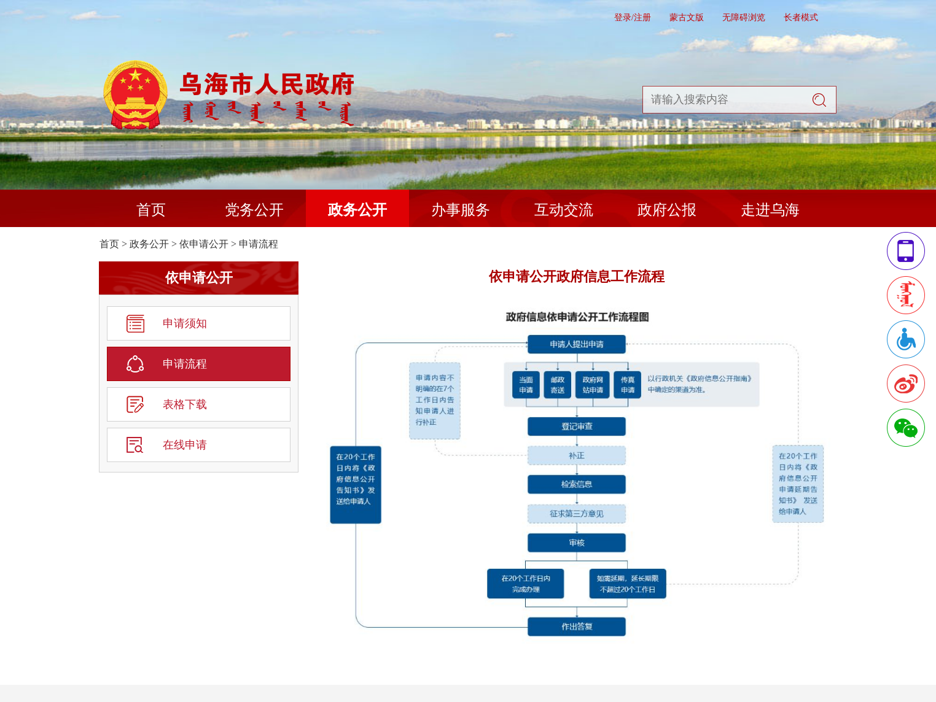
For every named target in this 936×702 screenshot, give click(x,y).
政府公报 (667, 210)
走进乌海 (770, 210)
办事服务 (460, 210)
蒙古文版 (686, 17)
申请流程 (258, 244)
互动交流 (563, 210)
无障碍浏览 (743, 17)
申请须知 (185, 323)
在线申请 (185, 445)
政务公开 (357, 210)
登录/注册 (632, 17)
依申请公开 (203, 244)
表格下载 (185, 404)
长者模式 (801, 17)
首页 (151, 210)
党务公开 (254, 210)
